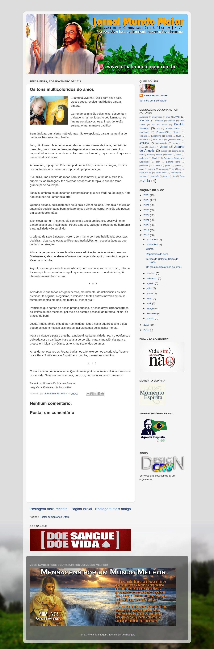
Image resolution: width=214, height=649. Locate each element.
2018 (146, 235)
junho (150, 293)
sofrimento (176, 173)
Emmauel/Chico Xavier (168, 132)
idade (142, 147)
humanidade (161, 143)
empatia (143, 136)
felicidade (144, 139)
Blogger (129, 634)
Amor (177, 116)
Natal (154, 158)
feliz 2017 (158, 139)
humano (176, 143)
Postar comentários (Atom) (55, 516)
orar (158, 162)
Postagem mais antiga (113, 509)
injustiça (152, 147)
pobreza (156, 165)
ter (174, 176)
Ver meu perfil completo (153, 100)
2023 (146, 210)
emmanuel (144, 132)
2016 (146, 330)
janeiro (151, 318)
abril (149, 303)
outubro (151, 273)
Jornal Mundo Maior (155, 95)
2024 (146, 205)
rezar (142, 169)
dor (158, 128)
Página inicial (81, 509)
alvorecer (144, 117)
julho (150, 288)
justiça (164, 151)
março (150, 308)
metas (169, 154)
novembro (153, 244)
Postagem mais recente (49, 509)
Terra (182, 176)
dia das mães (159, 124)
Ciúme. (150, 248)
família (169, 136)
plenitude (144, 165)
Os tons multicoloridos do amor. (164, 267)
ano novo (145, 120)
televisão (155, 176)
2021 (146, 220)
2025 (146, 200)
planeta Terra (173, 162)
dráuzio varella (173, 128)
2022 (146, 215)
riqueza (151, 169)
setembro (152, 278)
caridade (171, 120)
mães (149, 154)
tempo (166, 176)
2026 (146, 195)
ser (173, 169)
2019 (146, 230)
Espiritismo (156, 136)
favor (178, 136)
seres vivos (161, 173)
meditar (159, 154)
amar (168, 117)
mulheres (144, 158)
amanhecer (157, 117)
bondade (159, 120)
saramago (163, 169)
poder (167, 165)
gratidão (144, 143)
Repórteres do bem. (157, 254)
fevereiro (152, 313)
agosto (151, 283)
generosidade (174, 139)
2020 (146, 225)
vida (146, 180)
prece (178, 165)
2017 (146, 324)
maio (150, 298)
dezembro (153, 239)
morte (178, 154)
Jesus (164, 146)
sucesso (143, 176)
